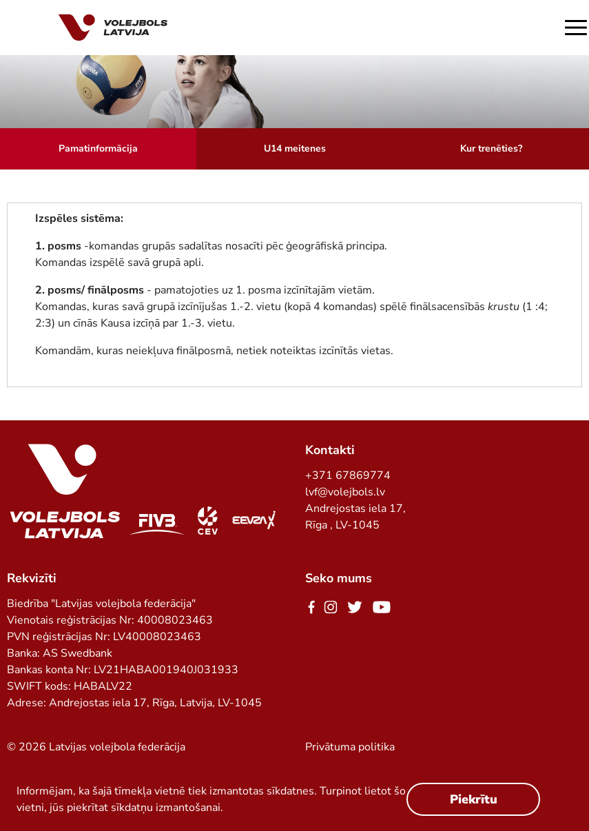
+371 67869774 (348, 475)
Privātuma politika (350, 747)
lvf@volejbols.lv (345, 492)
